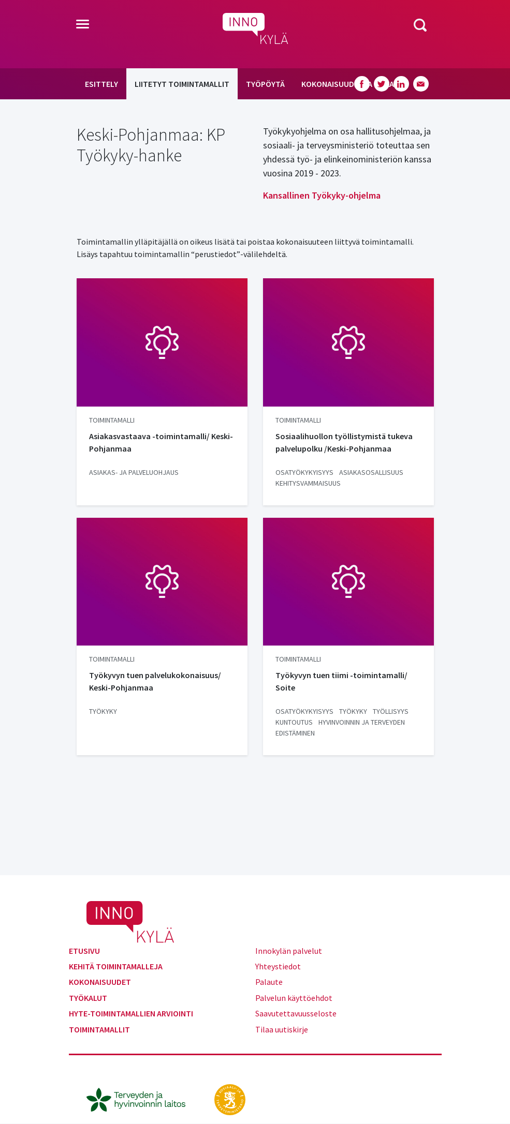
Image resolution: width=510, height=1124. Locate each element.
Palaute (269, 982)
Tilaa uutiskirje (281, 1029)
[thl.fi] (141, 1098)
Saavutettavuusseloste (296, 1013)
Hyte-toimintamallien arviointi (131, 1013)
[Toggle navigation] (82, 25)
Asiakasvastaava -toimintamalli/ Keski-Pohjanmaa (161, 442)
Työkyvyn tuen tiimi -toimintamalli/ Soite (341, 681)
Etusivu (84, 951)
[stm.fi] (230, 1098)
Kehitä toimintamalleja (116, 966)
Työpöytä (265, 84)
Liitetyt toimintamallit (182, 84)
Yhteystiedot (278, 966)
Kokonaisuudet (100, 982)
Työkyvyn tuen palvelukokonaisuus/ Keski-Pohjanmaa (155, 681)
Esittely (101, 84)
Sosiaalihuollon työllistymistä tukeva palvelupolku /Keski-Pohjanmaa (344, 442)
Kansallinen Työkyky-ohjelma (322, 195)
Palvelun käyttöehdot (293, 998)
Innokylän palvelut (288, 951)
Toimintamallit (99, 1029)
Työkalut (88, 998)
